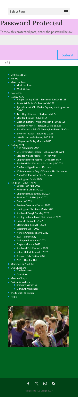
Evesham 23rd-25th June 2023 (32, 197)
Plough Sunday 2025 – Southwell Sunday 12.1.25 (41, 99)
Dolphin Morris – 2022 (28, 244)
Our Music (22, 274)
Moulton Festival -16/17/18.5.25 (32, 117)
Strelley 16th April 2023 (28, 185)
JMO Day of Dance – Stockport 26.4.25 (36, 113)
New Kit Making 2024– (29, 147)
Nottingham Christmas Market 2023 (35, 209)
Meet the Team (18, 82)
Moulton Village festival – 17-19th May (36, 155)
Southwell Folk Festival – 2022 (32, 248)
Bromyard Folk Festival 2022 (31, 256)
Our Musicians (18, 267)
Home (14, 296)
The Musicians (24, 270)
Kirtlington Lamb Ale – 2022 (31, 240)
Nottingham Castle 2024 (29, 179)
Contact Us (16, 93)
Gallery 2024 (17, 145)
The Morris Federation (22, 292)
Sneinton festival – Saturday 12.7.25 (35, 133)
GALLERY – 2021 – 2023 (23, 183)
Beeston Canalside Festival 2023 (33, 205)
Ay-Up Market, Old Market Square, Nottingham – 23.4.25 (43, 108)
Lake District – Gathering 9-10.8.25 (35, 137)
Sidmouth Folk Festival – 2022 (32, 252)
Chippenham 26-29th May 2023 (33, 193)
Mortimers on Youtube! (22, 263)
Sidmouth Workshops (27, 288)
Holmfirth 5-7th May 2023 (30, 189)
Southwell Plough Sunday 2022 (33, 213)
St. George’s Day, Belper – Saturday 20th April (40, 151)
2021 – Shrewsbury (26, 236)
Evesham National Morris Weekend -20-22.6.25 (41, 121)
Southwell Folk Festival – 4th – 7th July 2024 (40, 163)
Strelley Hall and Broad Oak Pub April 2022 (39, 217)
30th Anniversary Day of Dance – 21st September (42, 171)
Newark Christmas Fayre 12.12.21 (33, 232)
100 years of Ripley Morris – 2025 (34, 141)
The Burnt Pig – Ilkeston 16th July (34, 167)
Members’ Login (19, 278)
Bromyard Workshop (27, 284)
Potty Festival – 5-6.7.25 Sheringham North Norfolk (43, 129)
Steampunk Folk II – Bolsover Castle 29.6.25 (39, 125)
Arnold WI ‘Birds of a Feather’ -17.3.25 (35, 103)
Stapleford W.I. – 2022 (28, 228)
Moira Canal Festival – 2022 (31, 224)
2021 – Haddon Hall (27, 260)
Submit (67, 54)
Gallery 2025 (17, 96)
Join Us (14, 78)
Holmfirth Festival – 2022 (30, 220)
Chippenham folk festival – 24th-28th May (39, 159)
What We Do (23, 88)
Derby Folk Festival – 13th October (34, 175)
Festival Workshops (20, 282)
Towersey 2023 (24, 201)
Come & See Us (18, 74)
